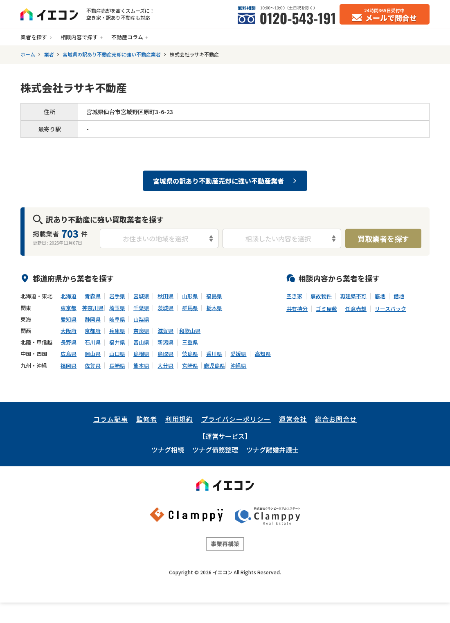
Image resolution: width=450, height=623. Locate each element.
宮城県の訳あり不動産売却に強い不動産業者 (112, 54)
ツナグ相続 (167, 449)
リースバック (390, 309)
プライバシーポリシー (236, 419)
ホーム (27, 54)
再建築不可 (353, 296)
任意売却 (356, 309)
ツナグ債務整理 (215, 449)
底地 (380, 296)
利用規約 (179, 419)
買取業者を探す (383, 238)
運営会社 (293, 419)
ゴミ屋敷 (326, 309)
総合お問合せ (336, 419)
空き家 (294, 296)
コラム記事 (110, 419)
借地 (399, 296)
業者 (49, 54)
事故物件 (321, 296)
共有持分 (297, 309)
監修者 (146, 419)
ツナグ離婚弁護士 (272, 449)
